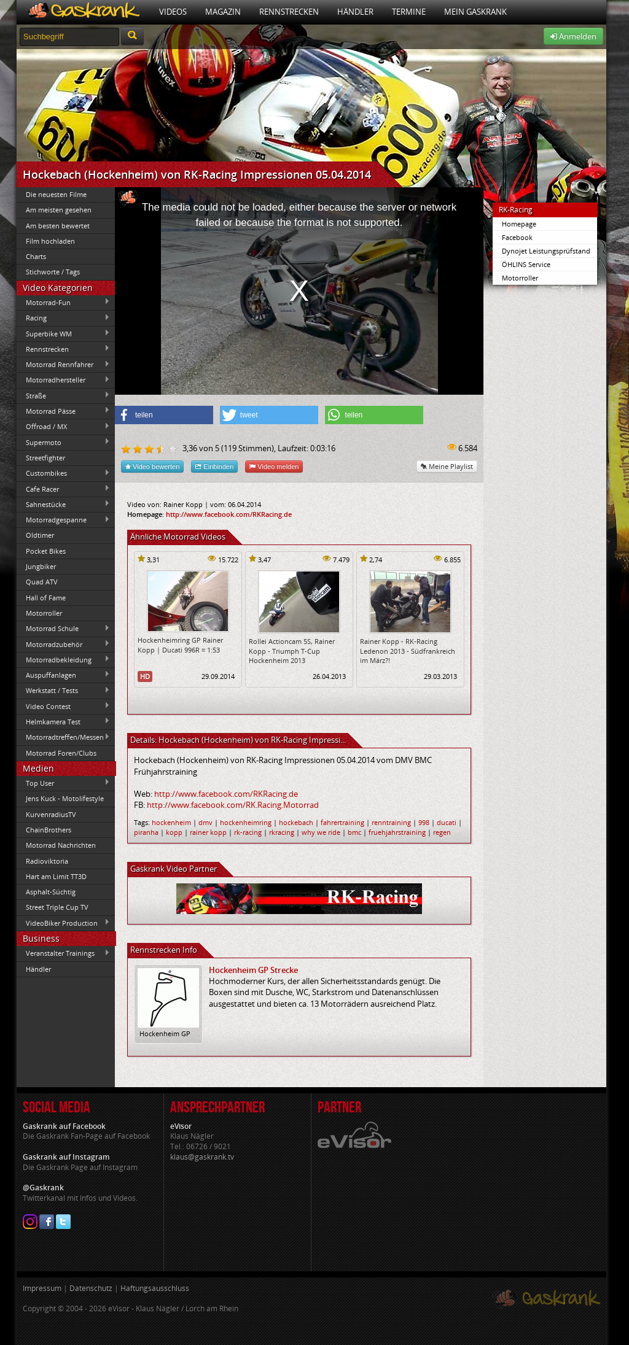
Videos (173, 11)
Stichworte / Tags (53, 271)
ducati (446, 822)
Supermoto (63, 442)
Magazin (223, 11)
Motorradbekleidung (63, 659)
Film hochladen (50, 241)
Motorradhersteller (63, 380)
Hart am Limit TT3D (56, 876)
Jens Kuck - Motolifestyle (65, 798)
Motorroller (44, 613)
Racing (63, 318)
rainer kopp (208, 832)
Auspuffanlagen (63, 675)
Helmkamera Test (63, 721)
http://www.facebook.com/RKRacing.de (229, 514)
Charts (36, 256)
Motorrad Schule (63, 629)
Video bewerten (152, 466)
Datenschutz (90, 1288)
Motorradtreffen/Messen (63, 737)
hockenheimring (246, 822)
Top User (63, 783)
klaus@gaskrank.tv (202, 1157)
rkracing (281, 832)
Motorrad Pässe (63, 411)
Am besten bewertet (58, 225)
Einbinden (214, 466)
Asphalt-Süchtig (51, 891)
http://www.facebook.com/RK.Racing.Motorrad (233, 804)
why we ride (321, 832)
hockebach (296, 822)
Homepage (519, 223)
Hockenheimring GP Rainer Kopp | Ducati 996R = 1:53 (180, 644)
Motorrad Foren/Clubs (61, 753)
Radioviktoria (47, 861)
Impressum (42, 1288)
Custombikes (63, 473)
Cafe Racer (63, 489)
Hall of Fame (46, 597)
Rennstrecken (289, 11)
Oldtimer (40, 535)
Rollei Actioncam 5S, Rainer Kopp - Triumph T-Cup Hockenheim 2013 (292, 651)
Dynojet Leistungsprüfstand (546, 250)
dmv (205, 822)
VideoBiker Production (63, 923)
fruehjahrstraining (397, 832)
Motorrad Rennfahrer (63, 365)
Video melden (274, 466)
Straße (63, 395)
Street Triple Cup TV (57, 907)
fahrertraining (342, 822)
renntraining (391, 822)
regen (442, 832)
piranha (146, 832)
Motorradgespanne (63, 520)
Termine (409, 11)
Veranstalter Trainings (63, 953)
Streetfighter (45, 457)
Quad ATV (42, 581)
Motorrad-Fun (63, 302)
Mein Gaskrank (475, 11)
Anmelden (573, 36)
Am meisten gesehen (59, 209)
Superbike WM (63, 333)
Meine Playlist (447, 466)
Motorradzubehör (63, 644)
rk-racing (248, 832)
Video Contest (63, 706)
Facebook (517, 237)
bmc (354, 832)
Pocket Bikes (46, 551)
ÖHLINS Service (526, 264)
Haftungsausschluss (154, 1288)
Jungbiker (41, 566)
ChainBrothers (48, 829)
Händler (355, 11)
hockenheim (171, 822)
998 (423, 822)
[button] (164, 415)
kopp (174, 832)
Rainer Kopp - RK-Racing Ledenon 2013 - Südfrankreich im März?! (407, 651)
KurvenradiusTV (51, 814)
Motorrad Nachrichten (61, 845)
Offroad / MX (63, 427)
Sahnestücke (63, 504)
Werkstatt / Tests (63, 691)
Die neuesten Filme (56, 194)
